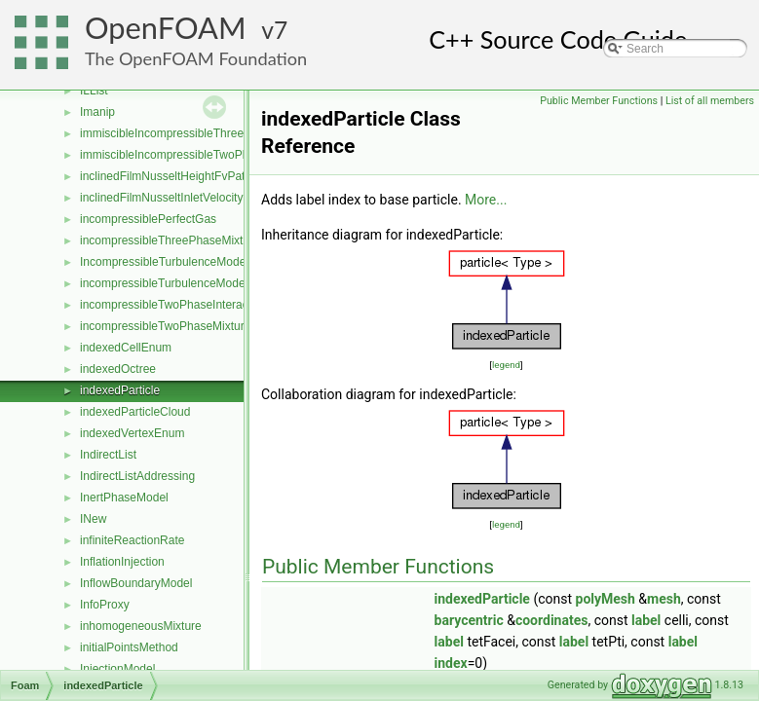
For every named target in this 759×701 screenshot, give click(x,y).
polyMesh (605, 599)
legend (506, 364)
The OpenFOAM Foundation (196, 58)
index (451, 663)
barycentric (469, 620)
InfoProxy (105, 604)
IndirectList (108, 454)
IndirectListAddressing (137, 476)
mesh (664, 599)
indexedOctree (118, 369)
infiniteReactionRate (132, 540)
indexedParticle (120, 390)
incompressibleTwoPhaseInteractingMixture (192, 305)
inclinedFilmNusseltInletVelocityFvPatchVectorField (212, 197)
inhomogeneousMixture (141, 626)
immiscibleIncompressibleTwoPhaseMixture (193, 155)
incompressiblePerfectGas (148, 219)
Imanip (97, 112)
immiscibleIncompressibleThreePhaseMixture (197, 133)
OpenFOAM (166, 28)
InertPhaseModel (124, 497)
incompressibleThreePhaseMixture (170, 240)
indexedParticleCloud (135, 412)
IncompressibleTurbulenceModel (164, 262)
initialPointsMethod (129, 647)
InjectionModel (117, 669)
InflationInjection (122, 562)
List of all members (709, 100)
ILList (94, 90)
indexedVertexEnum (132, 433)
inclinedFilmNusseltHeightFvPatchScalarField (198, 176)
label (646, 620)
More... (486, 199)
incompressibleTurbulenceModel (163, 283)
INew (93, 519)
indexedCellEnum (125, 347)
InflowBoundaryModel (136, 583)
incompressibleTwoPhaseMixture (165, 326)
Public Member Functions (599, 100)
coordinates (551, 620)
